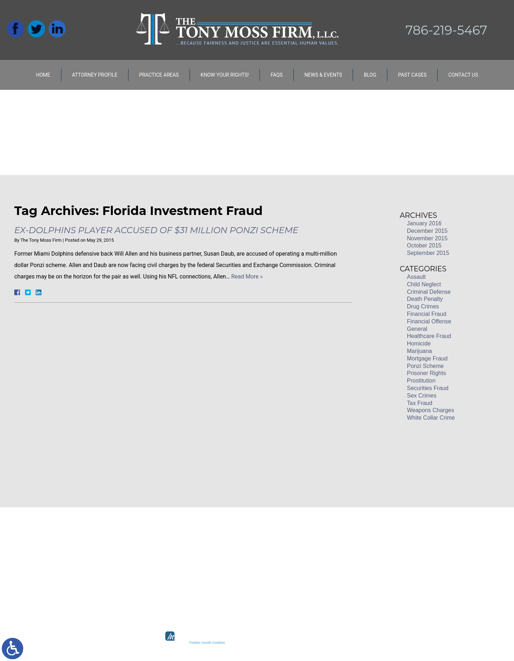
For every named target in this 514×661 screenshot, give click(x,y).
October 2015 (424, 245)
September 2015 (428, 253)
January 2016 (424, 223)
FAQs (277, 75)
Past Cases (412, 75)
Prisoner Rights (426, 373)
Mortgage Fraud (427, 358)
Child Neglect (424, 284)
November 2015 (427, 238)
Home (43, 75)
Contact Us (463, 75)
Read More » (247, 276)
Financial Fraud (426, 314)
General (417, 329)
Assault (416, 277)
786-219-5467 (446, 30)
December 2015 (427, 231)
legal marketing (283, 643)
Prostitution (421, 381)
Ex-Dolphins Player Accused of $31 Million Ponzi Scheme (156, 230)
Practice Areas (159, 75)
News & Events (323, 75)
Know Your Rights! (225, 75)
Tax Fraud (419, 403)
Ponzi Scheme (425, 366)
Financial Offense (429, 321)
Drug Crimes (423, 306)
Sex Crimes (422, 396)
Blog (370, 75)
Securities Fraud (428, 388)
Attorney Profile (94, 75)
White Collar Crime (431, 418)
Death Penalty (425, 299)
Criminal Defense (429, 292)
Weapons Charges (430, 410)
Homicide (419, 343)
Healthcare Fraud (429, 336)
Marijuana (419, 351)
